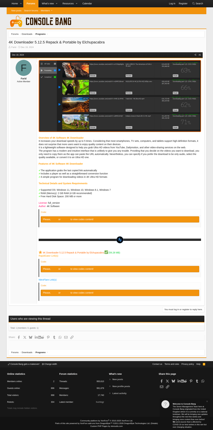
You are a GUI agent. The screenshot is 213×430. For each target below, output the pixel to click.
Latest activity (120, 393)
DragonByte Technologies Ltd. (135, 424)
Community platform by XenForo (106, 421)
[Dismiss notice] (207, 401)
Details (151, 424)
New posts (16, 10)
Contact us (153, 364)
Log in (55, 219)
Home (15, 3)
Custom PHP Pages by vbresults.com (106, 426)
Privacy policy (185, 364)
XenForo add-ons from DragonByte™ (97, 424)
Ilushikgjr (100, 402)
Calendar (87, 3)
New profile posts (122, 386)
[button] (20, 3)
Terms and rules (169, 364)
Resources (68, 3)
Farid (14, 47)
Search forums (31, 10)
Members (45, 10)
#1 (199, 55)
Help (197, 364)
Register (66, 219)
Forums (31, 3)
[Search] (197, 3)
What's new (48, 3)
